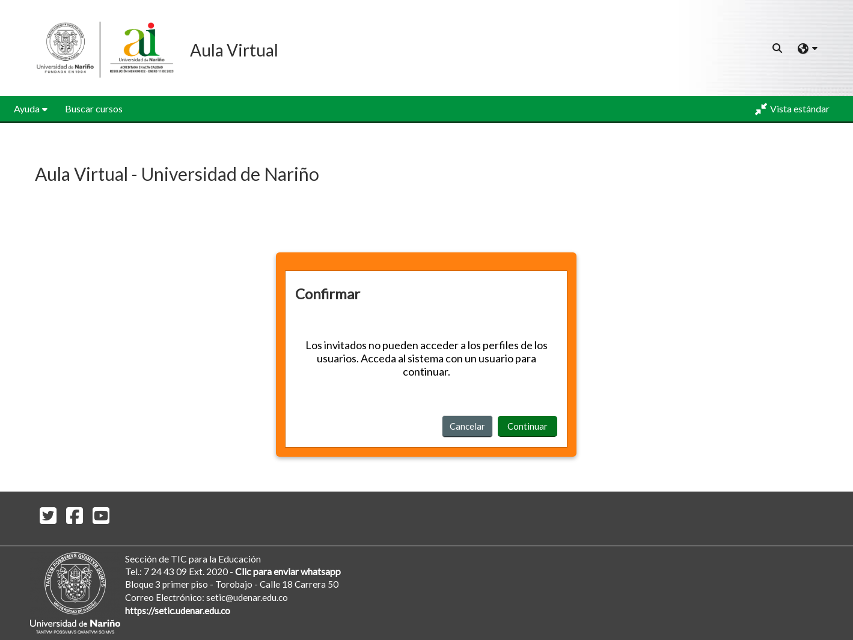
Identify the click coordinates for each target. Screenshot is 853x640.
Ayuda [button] (27, 108)
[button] (778, 48)
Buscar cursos (94, 108)
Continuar (527, 426)
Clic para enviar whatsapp (288, 571)
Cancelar (467, 426)
